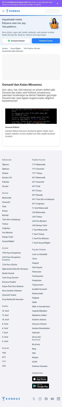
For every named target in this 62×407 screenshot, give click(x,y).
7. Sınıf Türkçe (38, 234)
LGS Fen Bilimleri (39, 221)
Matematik (6, 198)
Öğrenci (5, 164)
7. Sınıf (5, 333)
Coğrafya (6, 228)
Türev (34, 259)
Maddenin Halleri (39, 315)
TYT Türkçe (37, 173)
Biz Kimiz (36, 344)
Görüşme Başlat (16, 41)
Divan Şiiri (36, 337)
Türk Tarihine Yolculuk (32, 48)
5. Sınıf (5, 341)
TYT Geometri (38, 169)
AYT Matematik (38, 177)
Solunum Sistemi (39, 324)
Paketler (5, 182)
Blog (34, 349)
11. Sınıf (5, 315)
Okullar (5, 173)
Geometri (6, 202)
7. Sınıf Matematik (39, 230)
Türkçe (5, 224)
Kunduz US (7, 177)
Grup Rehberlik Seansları (13, 299)
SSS (34, 353)
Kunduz (5, 48)
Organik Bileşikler (39, 311)
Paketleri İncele (45, 41)
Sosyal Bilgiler (16, 48)
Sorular (5, 186)
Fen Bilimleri (7, 232)
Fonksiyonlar (37, 276)
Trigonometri (37, 285)
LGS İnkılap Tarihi (39, 225)
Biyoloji (5, 215)
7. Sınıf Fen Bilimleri (40, 238)
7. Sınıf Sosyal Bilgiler (41, 243)
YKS (4, 353)
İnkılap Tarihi (7, 237)
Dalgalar (35, 298)
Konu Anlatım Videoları (12, 291)
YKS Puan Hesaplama (11, 253)
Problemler (37, 280)
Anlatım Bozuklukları (41, 328)
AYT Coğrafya (38, 204)
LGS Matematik (38, 212)
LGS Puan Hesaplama (11, 257)
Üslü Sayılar (37, 267)
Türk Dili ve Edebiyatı (11, 219)
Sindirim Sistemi (39, 319)
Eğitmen (5, 169)
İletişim (35, 357)
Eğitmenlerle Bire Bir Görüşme (15, 269)
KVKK (34, 362)
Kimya (5, 211)
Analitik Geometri (39, 289)
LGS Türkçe (37, 217)
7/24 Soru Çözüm (9, 264)
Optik (34, 302)
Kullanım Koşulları (40, 366)
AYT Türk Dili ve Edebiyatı (43, 199)
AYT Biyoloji (37, 195)
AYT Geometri (38, 182)
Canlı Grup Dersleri (10, 277)
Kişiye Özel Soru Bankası (13, 286)
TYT (4, 361)
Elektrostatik (37, 293)
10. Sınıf (5, 319)
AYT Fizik (36, 186)
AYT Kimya (37, 190)
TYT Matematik (39, 164)
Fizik (4, 206)
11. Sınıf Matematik (40, 208)
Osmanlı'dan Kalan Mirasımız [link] (12, 51)
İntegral (35, 263)
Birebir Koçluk (8, 273)
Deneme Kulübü (9, 282)
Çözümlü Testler (9, 295)
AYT (4, 357)
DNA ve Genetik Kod (41, 306)
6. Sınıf (5, 337)
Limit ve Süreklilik (39, 254)
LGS (4, 366)
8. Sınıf (5, 328)
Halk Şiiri (36, 333)
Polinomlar (36, 272)
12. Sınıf (5, 311)
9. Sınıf (5, 324)
